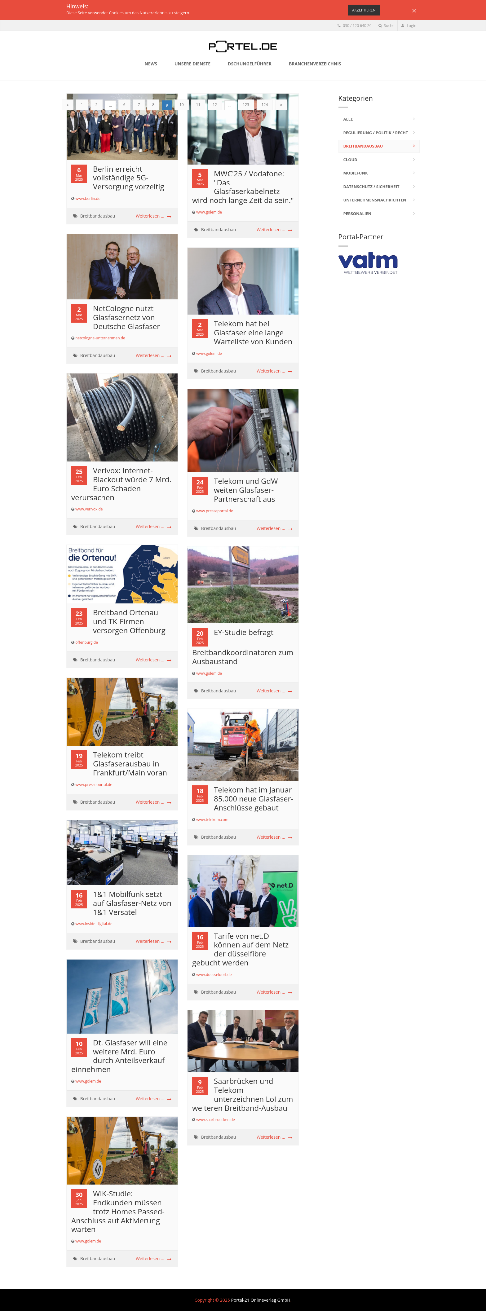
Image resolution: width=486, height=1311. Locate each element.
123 (246, 104)
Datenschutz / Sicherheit (371, 186)
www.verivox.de (89, 509)
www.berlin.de (87, 198)
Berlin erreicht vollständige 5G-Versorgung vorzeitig (128, 178)
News (150, 64)
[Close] (414, 10)
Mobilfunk (355, 173)
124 (265, 104)
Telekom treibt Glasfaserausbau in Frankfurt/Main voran (130, 763)
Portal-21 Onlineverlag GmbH (260, 1300)
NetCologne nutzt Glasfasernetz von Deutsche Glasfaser (126, 317)
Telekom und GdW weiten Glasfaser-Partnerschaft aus (246, 490)
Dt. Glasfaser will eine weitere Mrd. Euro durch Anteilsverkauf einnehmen (119, 1055)
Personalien (357, 213)
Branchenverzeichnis (315, 64)
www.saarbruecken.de (215, 1119)
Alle (348, 119)
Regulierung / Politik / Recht (375, 132)
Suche (386, 25)
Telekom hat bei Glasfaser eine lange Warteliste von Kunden (253, 332)
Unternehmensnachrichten (374, 200)
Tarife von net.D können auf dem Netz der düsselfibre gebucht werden (240, 949)
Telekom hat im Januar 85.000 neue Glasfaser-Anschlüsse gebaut (253, 798)
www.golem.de (209, 212)
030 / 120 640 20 (354, 25)
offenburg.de (86, 642)
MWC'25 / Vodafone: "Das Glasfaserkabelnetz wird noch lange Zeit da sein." (243, 186)
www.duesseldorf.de (214, 974)
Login (408, 25)
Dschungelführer (250, 64)
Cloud (350, 159)
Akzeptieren (363, 10)
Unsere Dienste (192, 64)
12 (215, 104)
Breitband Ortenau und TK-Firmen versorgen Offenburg (129, 621)
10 (181, 104)
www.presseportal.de (214, 511)
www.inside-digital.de (93, 923)
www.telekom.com (212, 819)
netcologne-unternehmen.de (100, 338)
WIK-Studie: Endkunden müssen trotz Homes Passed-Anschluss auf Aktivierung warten (118, 1211)
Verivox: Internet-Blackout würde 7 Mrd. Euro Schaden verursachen (121, 483)
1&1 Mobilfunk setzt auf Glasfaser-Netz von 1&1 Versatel (132, 903)
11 (198, 104)
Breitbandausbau (97, 216)
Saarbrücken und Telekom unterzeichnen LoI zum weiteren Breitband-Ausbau (242, 1094)
